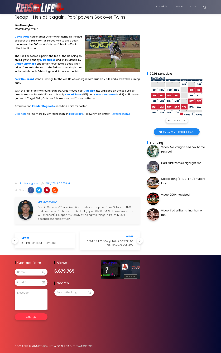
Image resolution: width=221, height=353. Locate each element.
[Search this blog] (74, 292)
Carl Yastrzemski (105, 94)
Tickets (178, 7)
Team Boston (84, 346)
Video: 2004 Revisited (175, 195)
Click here (21, 114)
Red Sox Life (76, 114)
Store (193, 7)
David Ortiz (22, 36)
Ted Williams (73, 94)
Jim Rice (89, 90)
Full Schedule (176, 120)
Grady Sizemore (25, 63)
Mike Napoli (47, 60)
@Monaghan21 (121, 114)
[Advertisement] (77, 152)
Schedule (161, 7)
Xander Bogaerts (43, 106)
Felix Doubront (24, 79)
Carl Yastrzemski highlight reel (181, 163)
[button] (31, 190)
